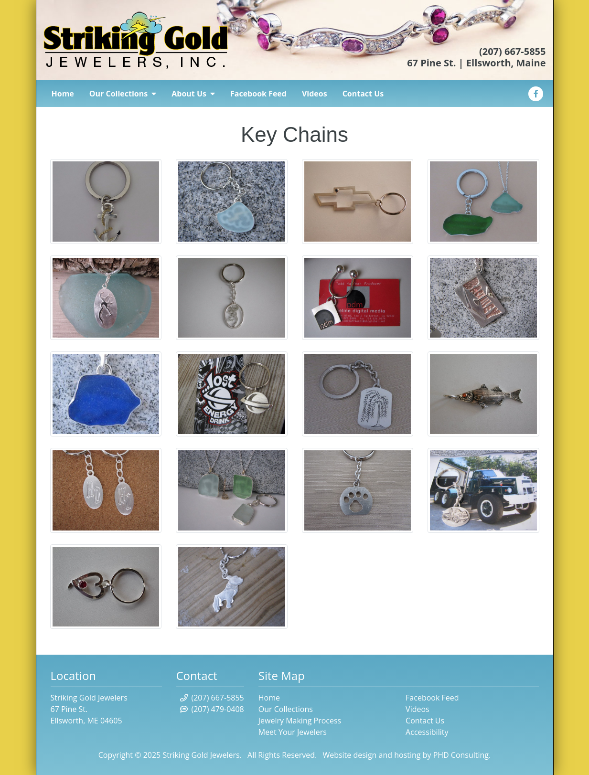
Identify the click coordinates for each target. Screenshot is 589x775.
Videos (314, 93)
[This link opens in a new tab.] (536, 92)
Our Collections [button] (122, 93)
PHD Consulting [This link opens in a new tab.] (461, 755)
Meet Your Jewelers (292, 732)
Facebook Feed (258, 93)
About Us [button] (193, 93)
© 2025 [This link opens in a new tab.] (147, 755)
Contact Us (363, 93)
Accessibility (427, 732)
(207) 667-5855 (512, 51)
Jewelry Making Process (299, 720)
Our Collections (285, 709)
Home (63, 93)
